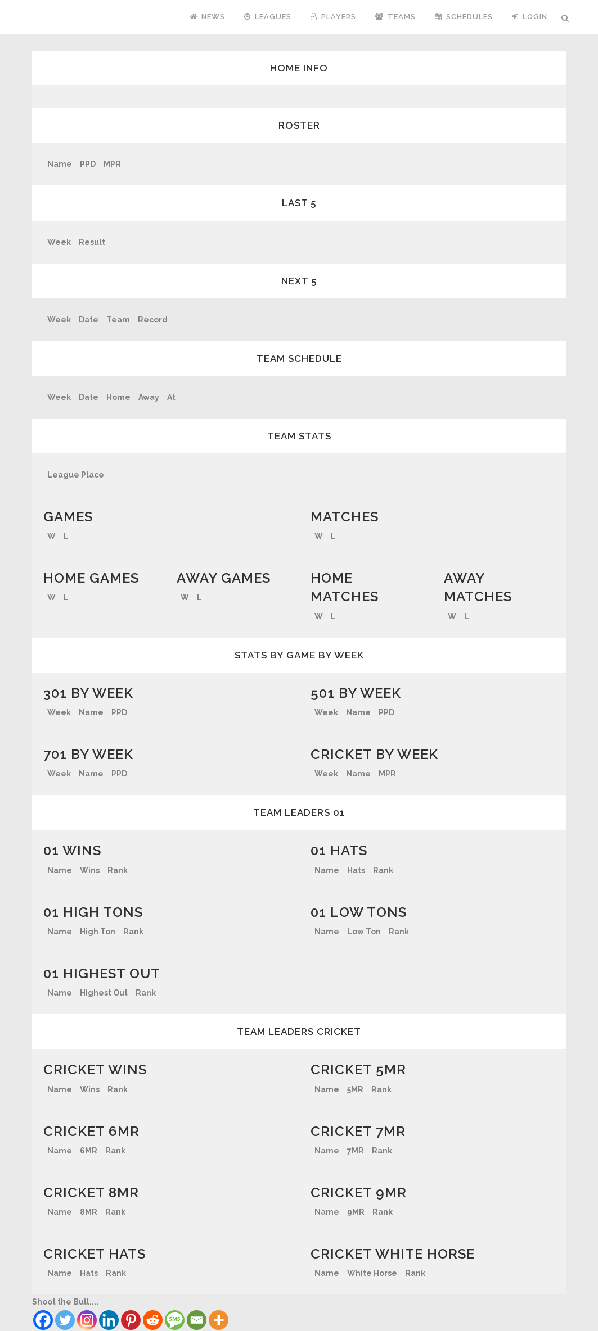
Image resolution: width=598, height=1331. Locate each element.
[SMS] (175, 1320)
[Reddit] (153, 1320)
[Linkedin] (109, 1320)
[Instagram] (87, 1320)
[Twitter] (65, 1320)
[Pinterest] (131, 1320)
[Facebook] (43, 1320)
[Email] (196, 1320)
